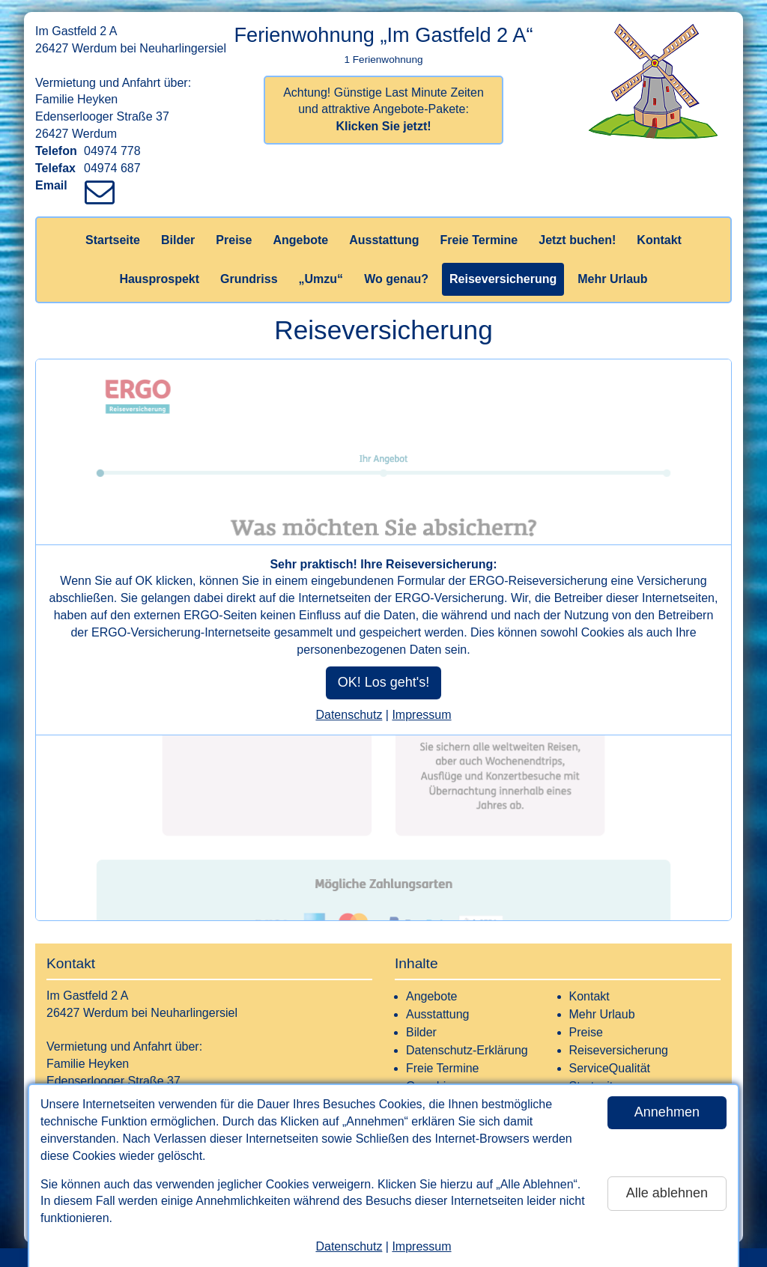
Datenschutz (348, 1246)
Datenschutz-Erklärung (467, 1050)
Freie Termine (479, 240)
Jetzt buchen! (577, 240)
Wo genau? (396, 279)
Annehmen (667, 1112)
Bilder (178, 240)
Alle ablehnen (667, 1192)
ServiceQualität (610, 1068)
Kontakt (659, 240)
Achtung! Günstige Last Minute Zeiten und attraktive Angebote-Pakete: (383, 109)
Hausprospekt (159, 279)
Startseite (112, 240)
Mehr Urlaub (612, 279)
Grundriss (248, 279)
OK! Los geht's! (384, 682)
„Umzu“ (321, 279)
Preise (234, 240)
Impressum (421, 1246)
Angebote (300, 240)
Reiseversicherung (503, 279)
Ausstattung (384, 240)
